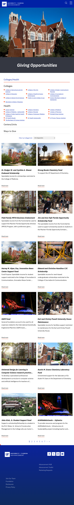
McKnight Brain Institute (56, 114)
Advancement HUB (45, 464)
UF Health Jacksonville (34, 118)
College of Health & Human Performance (35, 95)
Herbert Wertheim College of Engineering (58, 98)
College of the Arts (33, 90)
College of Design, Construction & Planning (59, 90)
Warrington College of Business (14, 102)
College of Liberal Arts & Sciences (15, 98)
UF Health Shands (11, 118)
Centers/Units (10, 124)
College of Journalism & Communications (56, 95)
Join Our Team (11, 478)
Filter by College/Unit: (26, 138)
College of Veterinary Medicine (36, 114)
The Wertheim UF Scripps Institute (15, 120)
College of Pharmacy (56, 112)
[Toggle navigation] (71, 3)
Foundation (9, 481)
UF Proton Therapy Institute (58, 118)
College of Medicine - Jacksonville (15, 112)
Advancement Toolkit (46, 467)
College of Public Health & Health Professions (15, 115)
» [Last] (49, 441)
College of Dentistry (33, 110)
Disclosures (10, 484)
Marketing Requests (45, 470)
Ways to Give (10, 131)
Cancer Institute (10, 110)
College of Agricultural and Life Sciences (14, 90)
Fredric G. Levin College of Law (36, 98)
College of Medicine (55, 110)
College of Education (11, 94)
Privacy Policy (10, 487)
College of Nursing (33, 112)
